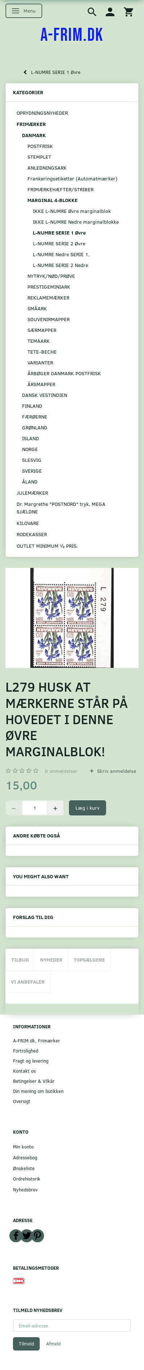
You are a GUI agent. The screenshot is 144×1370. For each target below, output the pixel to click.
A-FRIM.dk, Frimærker (36, 1040)
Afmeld (53, 1343)
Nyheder (51, 959)
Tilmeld (26, 1343)
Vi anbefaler (28, 981)
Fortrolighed (25, 1050)
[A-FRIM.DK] (72, 35)
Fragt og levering (30, 1061)
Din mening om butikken (38, 1091)
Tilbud (20, 959)
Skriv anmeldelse (116, 770)
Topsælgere (89, 959)
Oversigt (21, 1101)
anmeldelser (61, 770)
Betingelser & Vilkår (33, 1081)
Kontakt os (24, 1071)
